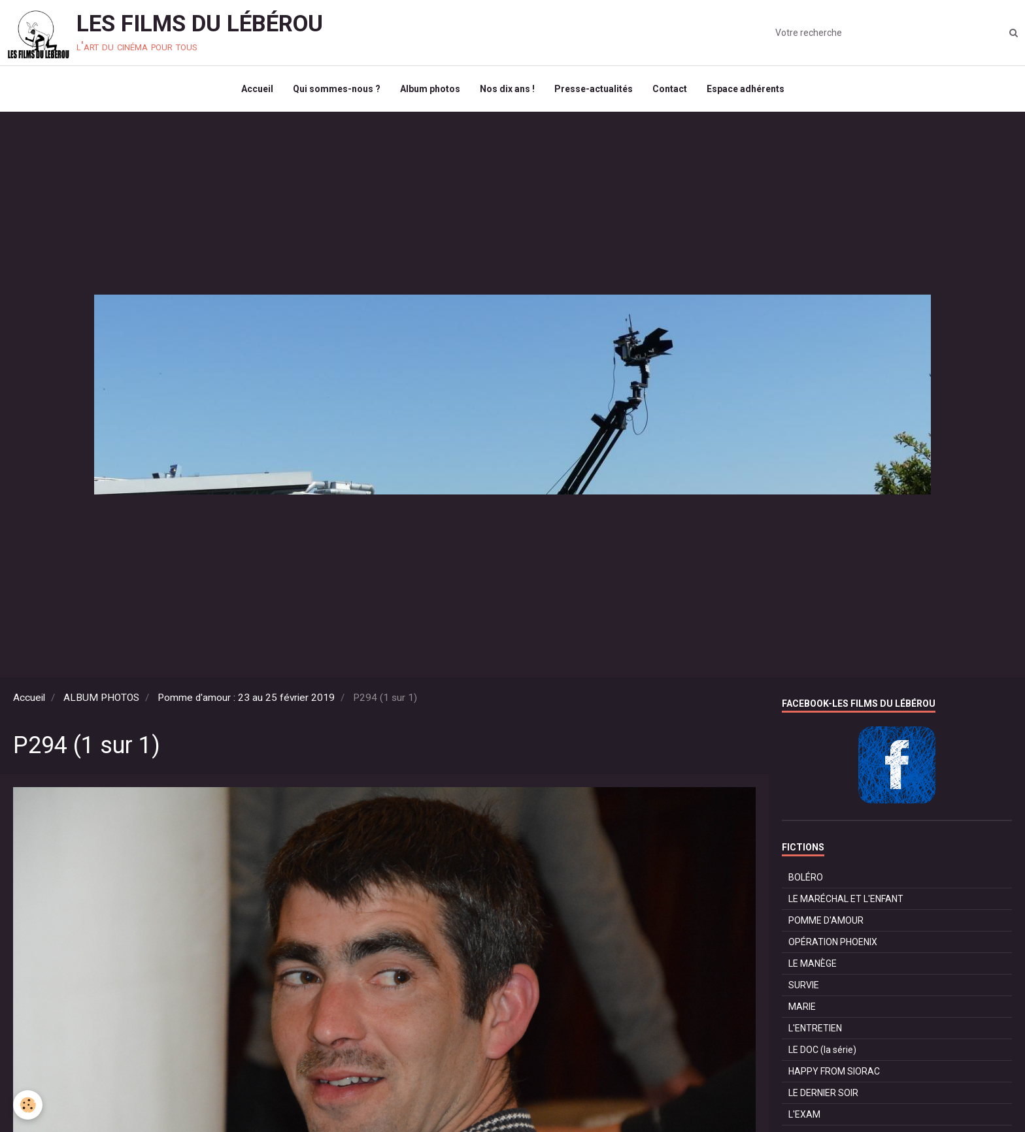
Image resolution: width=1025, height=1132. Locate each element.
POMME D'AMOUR (826, 920)
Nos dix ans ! (507, 89)
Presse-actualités (593, 89)
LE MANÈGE (812, 963)
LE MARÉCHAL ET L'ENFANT (845, 899)
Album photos (430, 89)
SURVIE (803, 985)
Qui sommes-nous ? (336, 89)
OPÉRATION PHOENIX (832, 942)
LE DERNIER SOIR (823, 1093)
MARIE (802, 1006)
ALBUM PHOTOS (101, 697)
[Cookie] (27, 1105)
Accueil (257, 89)
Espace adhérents (745, 89)
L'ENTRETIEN (815, 1028)
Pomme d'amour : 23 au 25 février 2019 (246, 697)
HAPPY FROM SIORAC (834, 1071)
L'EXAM (804, 1114)
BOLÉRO (805, 877)
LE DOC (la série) (822, 1049)
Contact (669, 89)
